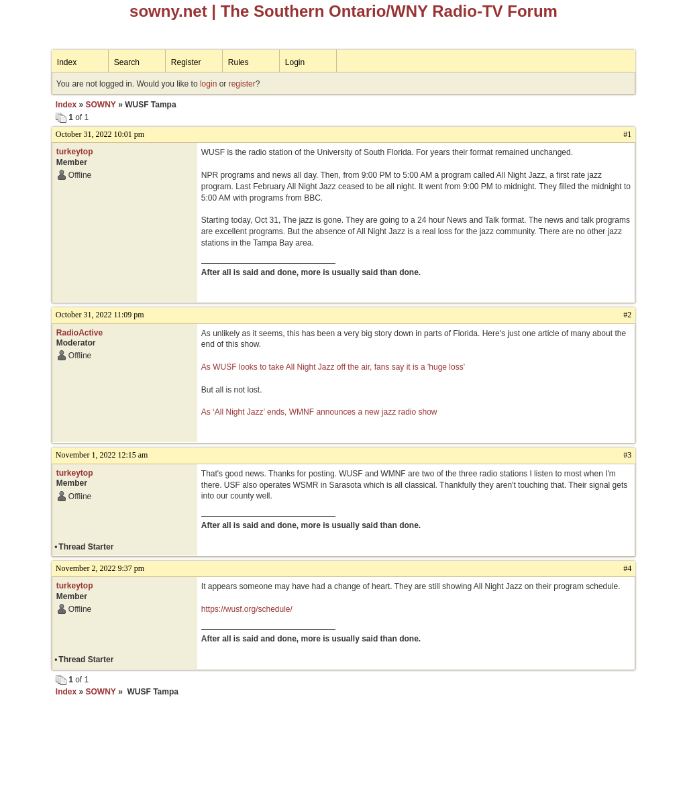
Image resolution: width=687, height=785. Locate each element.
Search (127, 62)
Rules (238, 62)
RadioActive (79, 332)
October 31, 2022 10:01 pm (100, 134)
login (208, 84)
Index (66, 62)
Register (186, 62)
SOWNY (100, 104)
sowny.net (168, 11)
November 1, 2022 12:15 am (102, 455)
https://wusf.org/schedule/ (247, 609)
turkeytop (74, 151)
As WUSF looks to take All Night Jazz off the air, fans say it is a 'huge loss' (333, 367)
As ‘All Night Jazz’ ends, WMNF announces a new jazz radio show (319, 412)
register (242, 84)
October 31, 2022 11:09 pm (100, 314)
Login (295, 62)
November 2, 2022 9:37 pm (100, 568)
